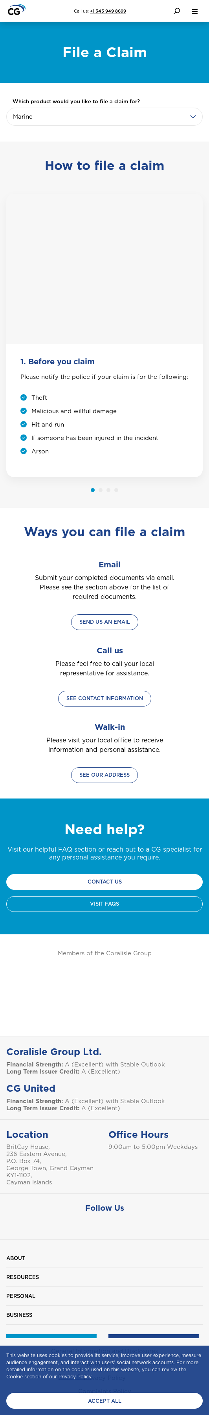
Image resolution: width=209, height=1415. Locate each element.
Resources (22, 1277)
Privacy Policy (75, 1377)
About (15, 1258)
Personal (20, 1296)
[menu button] (195, 11)
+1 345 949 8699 (108, 11)
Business (19, 1315)
